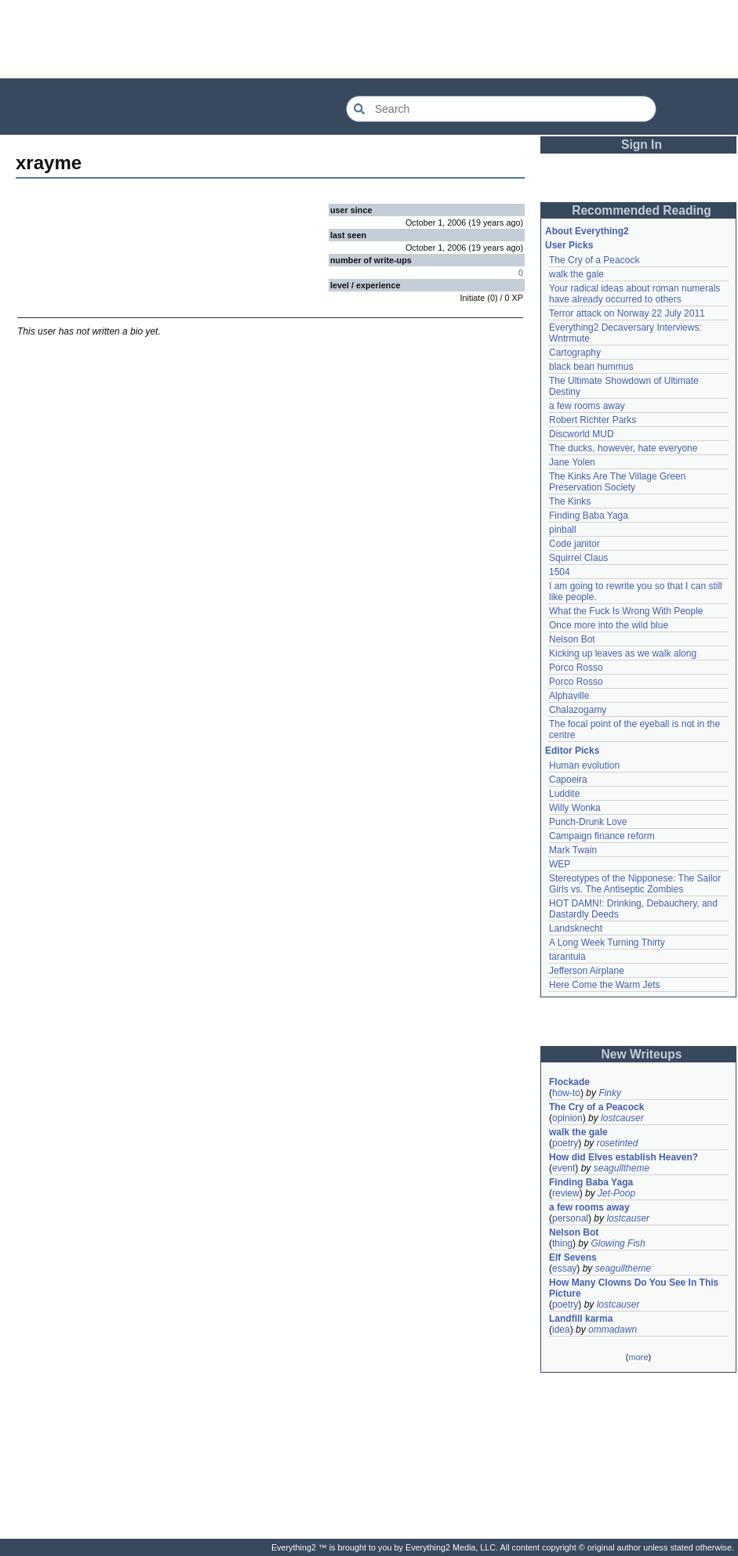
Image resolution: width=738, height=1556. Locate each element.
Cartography (575, 352)
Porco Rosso (576, 667)
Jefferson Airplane (586, 970)
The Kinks (570, 501)
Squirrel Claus (578, 557)
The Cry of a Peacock (594, 260)
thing (562, 1243)
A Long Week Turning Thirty (607, 942)
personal (570, 1218)
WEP (559, 864)
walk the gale (576, 274)
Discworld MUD (581, 434)
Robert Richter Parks (592, 419)
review (566, 1193)
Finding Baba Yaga (588, 515)
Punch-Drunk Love (588, 821)
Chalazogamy (577, 709)
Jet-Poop (616, 1193)
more (638, 1357)
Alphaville (569, 695)
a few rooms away (587, 405)
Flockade (569, 1082)
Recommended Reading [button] (641, 210)
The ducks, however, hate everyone (623, 448)
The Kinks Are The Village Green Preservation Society (617, 482)
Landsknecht (575, 928)
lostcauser (622, 1118)
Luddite (564, 793)
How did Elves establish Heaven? (623, 1157)
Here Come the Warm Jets (604, 984)
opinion (567, 1118)
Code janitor (574, 543)
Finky (609, 1092)
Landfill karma (581, 1318)
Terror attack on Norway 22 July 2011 (627, 313)
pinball (562, 529)
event (563, 1168)
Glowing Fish (618, 1243)
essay (564, 1268)
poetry (565, 1143)
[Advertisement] (369, 39)
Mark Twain (573, 850)
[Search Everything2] (501, 109)
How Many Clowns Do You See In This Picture (633, 1288)
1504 (559, 571)
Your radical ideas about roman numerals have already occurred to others (634, 294)
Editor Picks (572, 750)
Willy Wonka (575, 807)
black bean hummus (591, 366)
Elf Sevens (573, 1257)
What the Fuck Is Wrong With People (626, 611)
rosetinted (617, 1143)
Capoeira (568, 779)
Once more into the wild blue (608, 625)
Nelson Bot (572, 639)
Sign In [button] (641, 144)
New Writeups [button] (642, 1054)
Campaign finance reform (602, 835)
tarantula (567, 956)
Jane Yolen (572, 462)
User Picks (569, 245)
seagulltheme (621, 1168)
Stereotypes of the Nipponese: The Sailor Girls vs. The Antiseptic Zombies (635, 884)
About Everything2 (587, 231)
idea (561, 1329)
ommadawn (612, 1329)
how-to (566, 1092)
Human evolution (584, 765)
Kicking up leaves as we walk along (622, 653)
